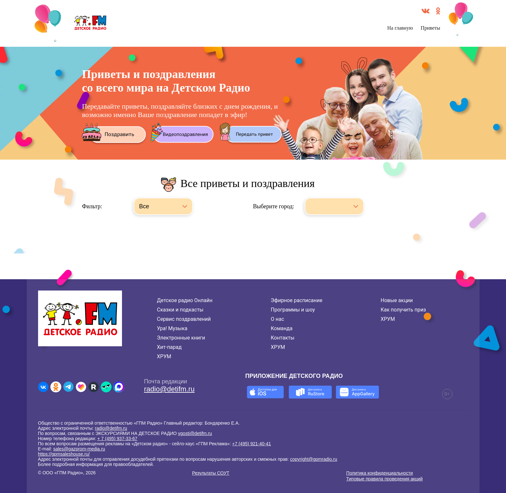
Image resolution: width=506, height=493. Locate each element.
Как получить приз (403, 310)
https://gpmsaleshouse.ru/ (64, 454)
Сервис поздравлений (184, 319)
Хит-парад (169, 347)
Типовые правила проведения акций (384, 478)
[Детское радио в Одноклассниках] (56, 387)
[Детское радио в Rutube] (93, 387)
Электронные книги (181, 338)
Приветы (430, 28)
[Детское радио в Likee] (81, 387)
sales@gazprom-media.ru (79, 448)
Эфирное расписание (296, 300)
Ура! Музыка (172, 328)
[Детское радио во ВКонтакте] (43, 387)
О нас (277, 319)
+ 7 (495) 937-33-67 (117, 438)
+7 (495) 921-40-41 (251, 443)
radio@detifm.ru (169, 389)
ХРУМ (164, 356)
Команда (281, 328)
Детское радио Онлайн (184, 300)
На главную (400, 28)
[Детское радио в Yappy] (106, 387)
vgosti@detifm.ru (195, 433)
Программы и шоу (293, 310)
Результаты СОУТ (210, 473)
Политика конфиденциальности (379, 473)
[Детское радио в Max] (119, 387)
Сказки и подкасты (180, 310)
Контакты (282, 338)
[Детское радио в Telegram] (68, 387)
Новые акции (396, 300)
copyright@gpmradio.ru (313, 459)
